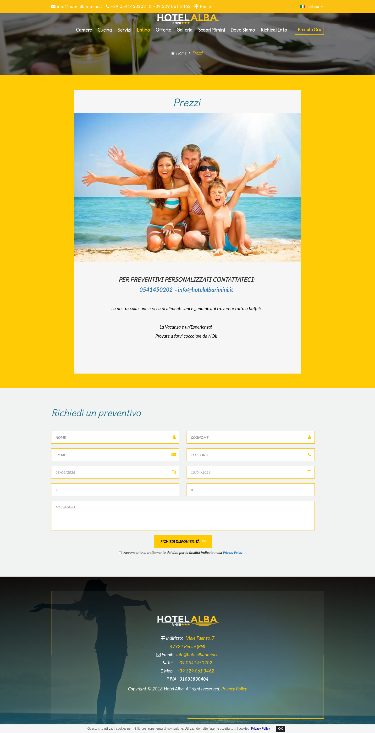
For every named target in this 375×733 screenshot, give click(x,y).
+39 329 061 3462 (195, 670)
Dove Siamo (243, 32)
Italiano (311, 6)
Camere (84, 32)
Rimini (203, 6)
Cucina (105, 32)
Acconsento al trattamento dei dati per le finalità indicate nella (181, 553)
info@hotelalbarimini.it (205, 289)
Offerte (163, 32)
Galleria (184, 32)
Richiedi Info (274, 32)
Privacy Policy (232, 553)
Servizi (124, 32)
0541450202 (156, 289)
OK (280, 728)
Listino (143, 32)
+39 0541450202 (194, 662)
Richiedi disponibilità (182, 541)
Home (179, 52)
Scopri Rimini (211, 32)
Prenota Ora (309, 31)
